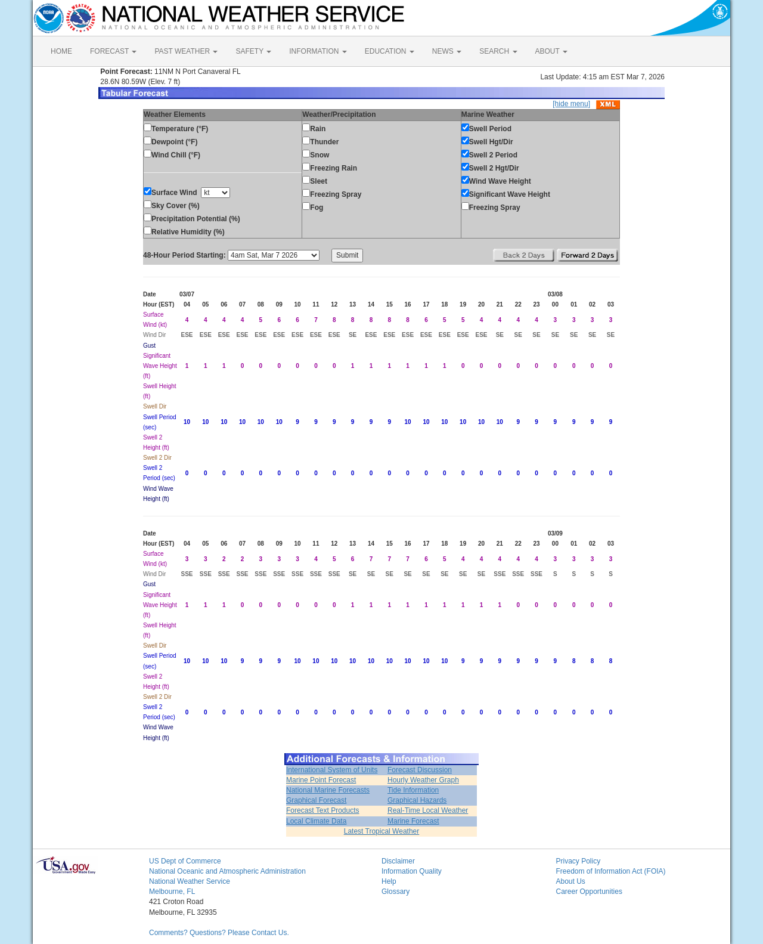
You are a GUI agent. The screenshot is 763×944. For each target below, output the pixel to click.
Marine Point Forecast (321, 780)
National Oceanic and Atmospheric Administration (227, 871)
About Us (570, 881)
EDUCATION (389, 51)
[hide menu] (571, 104)
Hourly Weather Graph (423, 780)
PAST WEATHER (186, 51)
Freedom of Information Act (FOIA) (611, 871)
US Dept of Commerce (185, 861)
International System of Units (331, 770)
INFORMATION (317, 51)
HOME (61, 51)
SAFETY (253, 51)
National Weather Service (189, 881)
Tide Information (413, 790)
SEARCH (498, 51)
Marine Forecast (413, 821)
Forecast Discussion (419, 770)
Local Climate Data (316, 821)
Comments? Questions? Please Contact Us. (219, 932)
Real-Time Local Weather (427, 810)
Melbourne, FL (172, 891)
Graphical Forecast (316, 800)
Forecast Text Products (322, 810)
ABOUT (551, 51)
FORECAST (113, 51)
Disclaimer (398, 861)
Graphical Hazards (416, 800)
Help (389, 881)
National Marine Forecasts (328, 790)
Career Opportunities (589, 891)
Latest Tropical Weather (382, 831)
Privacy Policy (578, 861)
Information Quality (412, 871)
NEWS (446, 51)
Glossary (396, 891)
